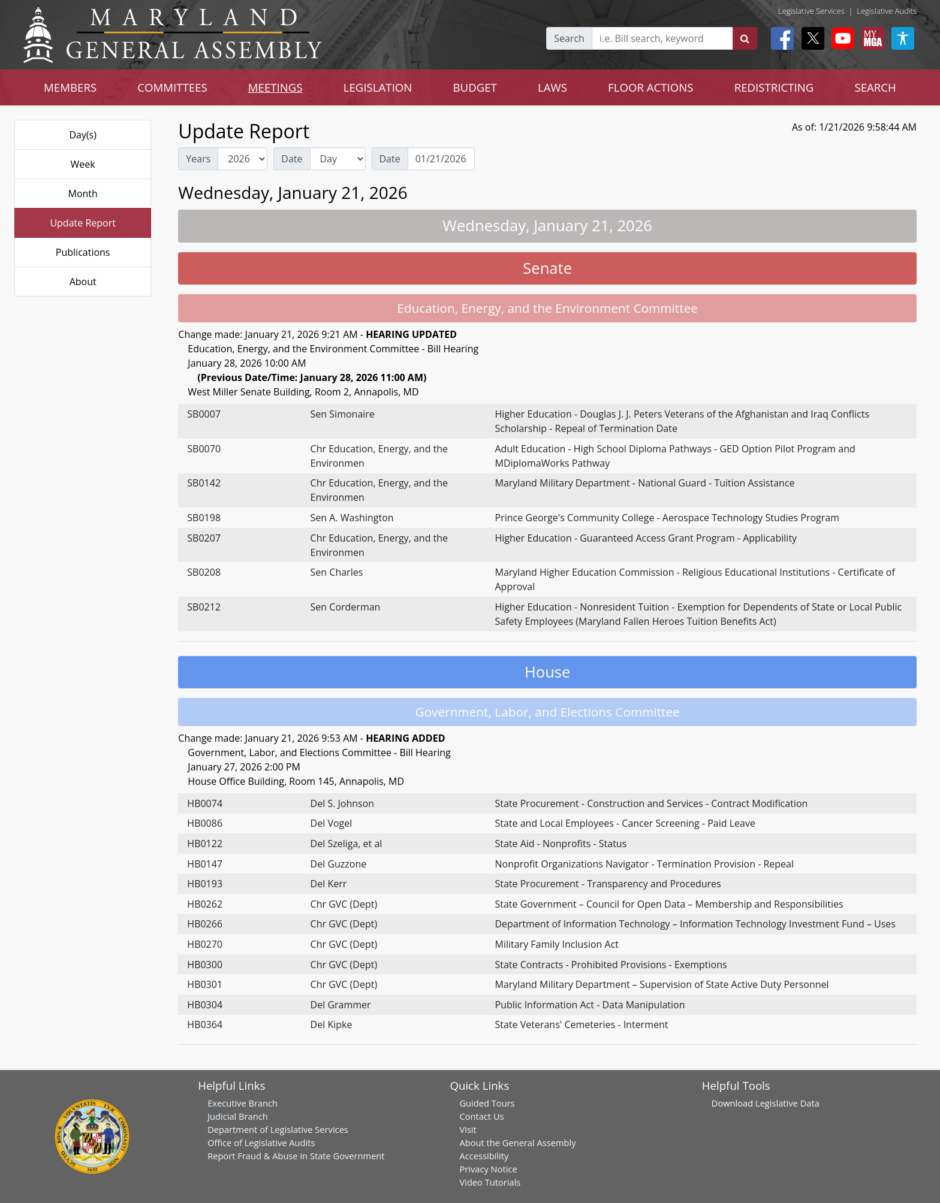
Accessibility (483, 1156)
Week (83, 164)
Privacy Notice (488, 1169)
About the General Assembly (517, 1142)
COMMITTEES (172, 87)
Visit (467, 1129)
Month (82, 193)
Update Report (83, 222)
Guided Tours (486, 1103)
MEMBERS (70, 87)
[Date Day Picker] (441, 158)
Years (198, 158)
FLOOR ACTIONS (651, 87)
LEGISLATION (378, 87)
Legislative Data (787, 1103)
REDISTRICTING (774, 87)
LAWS (552, 87)
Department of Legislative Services (277, 1129)
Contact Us (481, 1116)
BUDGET (474, 87)
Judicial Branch (237, 1116)
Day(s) (83, 134)
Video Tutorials (489, 1182)
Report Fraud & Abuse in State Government (295, 1156)
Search (569, 38)
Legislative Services (811, 10)
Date (291, 158)
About (83, 281)
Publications (83, 252)
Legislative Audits (887, 10)
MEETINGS (275, 87)
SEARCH (875, 87)
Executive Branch (242, 1103)
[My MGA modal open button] (870, 38)
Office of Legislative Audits (261, 1142)
